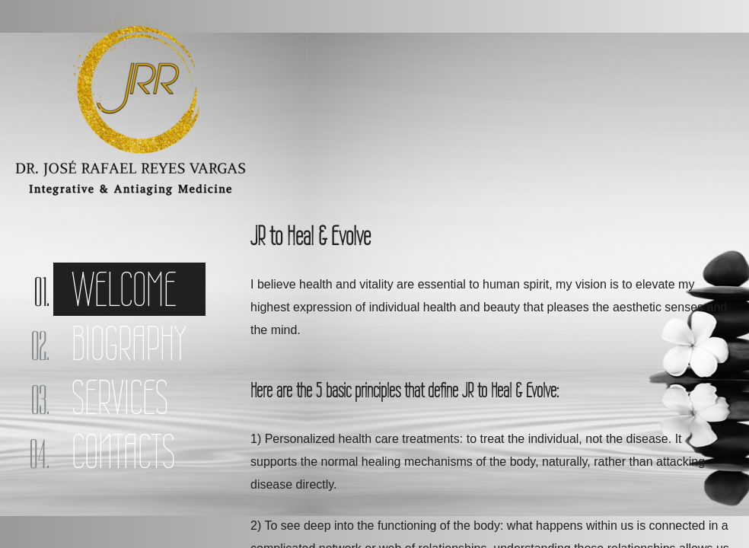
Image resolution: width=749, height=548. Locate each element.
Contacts (123, 451)
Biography (129, 343)
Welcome (124, 289)
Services (120, 397)
